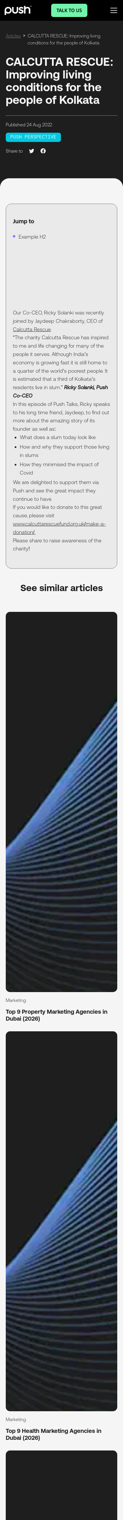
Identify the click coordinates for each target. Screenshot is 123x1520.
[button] (112, 10)
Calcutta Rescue (32, 329)
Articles (13, 35)
